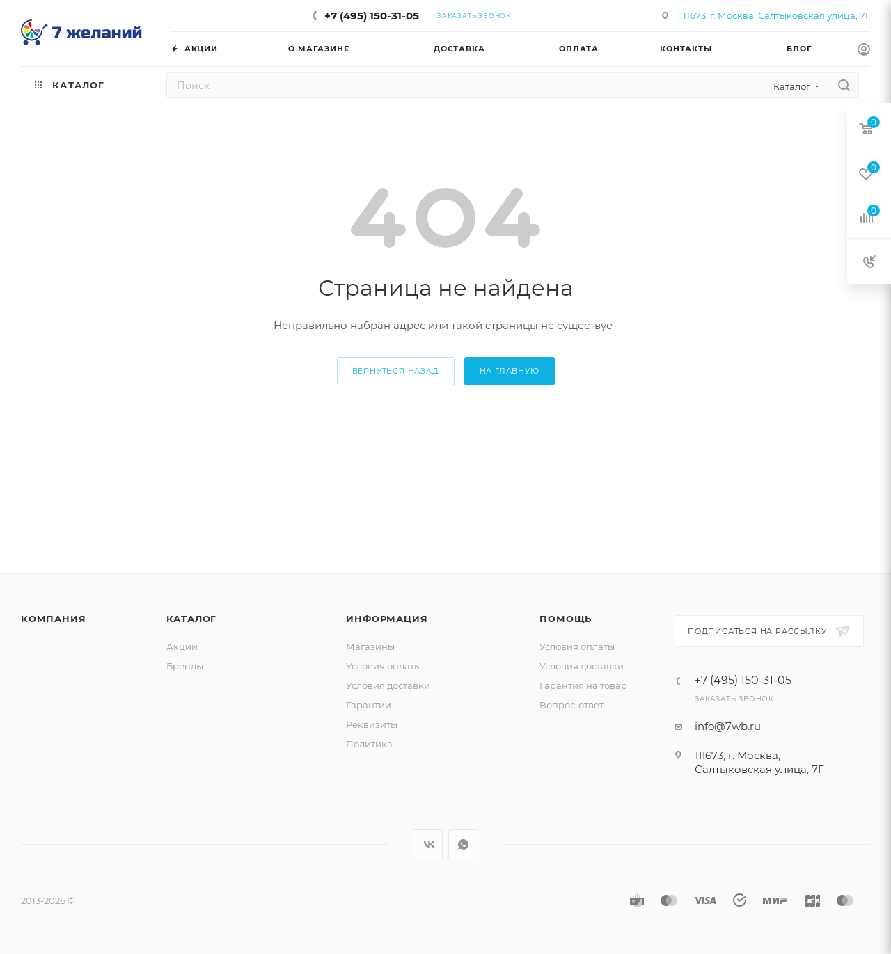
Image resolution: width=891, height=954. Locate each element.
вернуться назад (395, 371)
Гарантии (368, 704)
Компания (53, 618)
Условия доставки (388, 685)
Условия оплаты (383, 665)
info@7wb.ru (728, 726)
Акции (182, 646)
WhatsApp (463, 844)
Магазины (370, 646)
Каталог (191, 618)
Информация (386, 618)
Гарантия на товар (583, 685)
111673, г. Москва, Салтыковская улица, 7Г (774, 15)
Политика (369, 743)
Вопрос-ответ (571, 704)
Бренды (184, 665)
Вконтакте (428, 844)
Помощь (565, 618)
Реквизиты (371, 724)
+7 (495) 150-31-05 (371, 15)
